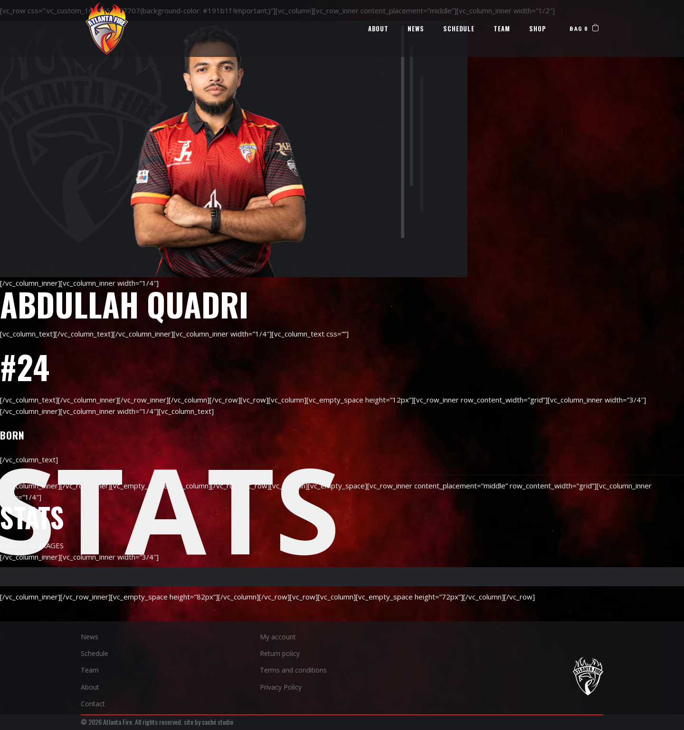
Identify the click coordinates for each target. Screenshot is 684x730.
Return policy (280, 653)
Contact (93, 703)
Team (90, 669)
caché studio (217, 722)
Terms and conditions (293, 669)
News (89, 636)
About (90, 687)
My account (278, 636)
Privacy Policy (281, 687)
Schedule (94, 653)
